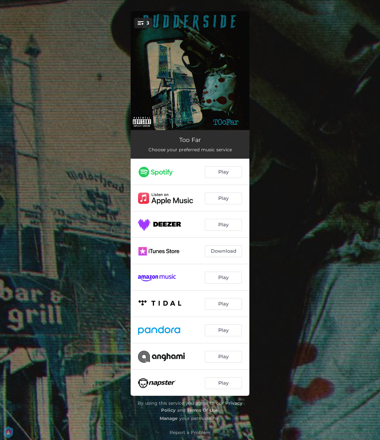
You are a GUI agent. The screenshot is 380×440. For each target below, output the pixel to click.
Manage (169, 418)
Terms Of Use (202, 410)
